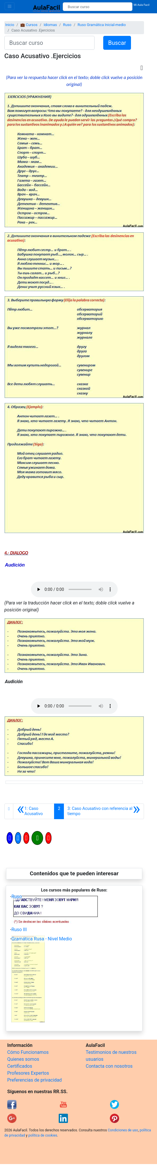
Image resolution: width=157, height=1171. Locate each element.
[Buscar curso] (97, 6)
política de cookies (42, 1135)
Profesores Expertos (28, 1073)
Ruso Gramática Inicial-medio (101, 25)
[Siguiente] (104, 811)
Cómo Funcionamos (28, 1052)
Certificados (19, 1066)
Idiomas (50, 25)
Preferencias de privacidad (34, 1080)
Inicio (9, 25)
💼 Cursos (28, 25)
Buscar (117, 42)
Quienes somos (23, 1059)
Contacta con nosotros (109, 1066)
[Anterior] (33, 811)
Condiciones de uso (123, 1130)
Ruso (67, 25)
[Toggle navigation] (9, 6)
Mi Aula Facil (141, 4)
